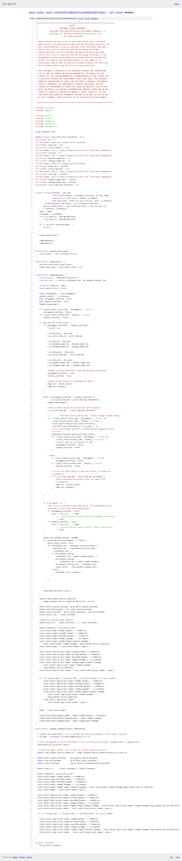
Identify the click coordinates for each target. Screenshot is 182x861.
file (81, 18)
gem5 (32, 12)
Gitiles (15, 857)
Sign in (176, 4)
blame (94, 18)
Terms (29, 857)
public (40, 12)
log (87, 18)
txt (171, 857)
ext (111, 12)
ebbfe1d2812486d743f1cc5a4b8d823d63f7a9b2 (79, 12)
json (177, 857)
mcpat (119, 12)
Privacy (22, 857)
